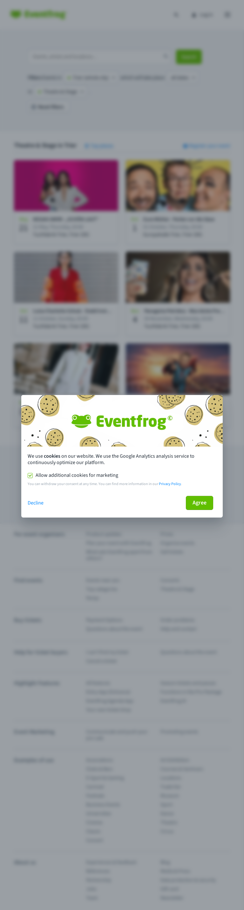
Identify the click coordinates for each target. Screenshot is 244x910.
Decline (36, 503)
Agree (200, 503)
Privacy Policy (170, 484)
